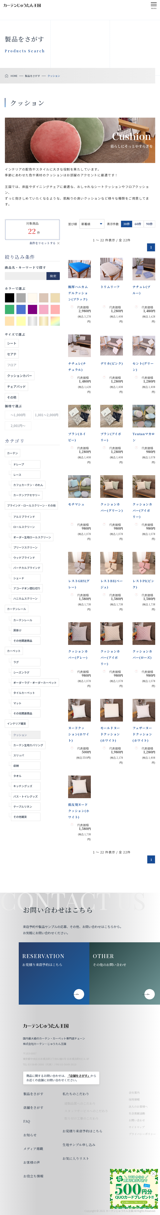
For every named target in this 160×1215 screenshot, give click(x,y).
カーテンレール (16, 609)
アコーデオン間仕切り (26, 588)
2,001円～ (18, 425)
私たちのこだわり (75, 1093)
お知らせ (29, 1135)
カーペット (14, 651)
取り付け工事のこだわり (81, 1118)
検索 (53, 276)
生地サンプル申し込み (78, 1144)
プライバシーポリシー (142, 1134)
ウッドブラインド (24, 558)
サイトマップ (137, 1127)
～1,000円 (18, 415)
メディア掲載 (33, 1148)
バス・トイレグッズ (25, 796)
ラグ (16, 662)
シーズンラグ (21, 672)
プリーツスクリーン (25, 547)
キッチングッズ (22, 786)
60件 (138, 224)
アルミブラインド (24, 517)
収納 (16, 766)
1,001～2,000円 (46, 415)
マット (17, 703)
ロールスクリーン (24, 527)
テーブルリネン (22, 807)
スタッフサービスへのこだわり (86, 1111)
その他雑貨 (20, 817)
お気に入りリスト (75, 1158)
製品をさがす (33, 1093)
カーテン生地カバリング (28, 745)
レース (17, 475)
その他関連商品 (22, 641)
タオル (17, 776)
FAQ (26, 1121)
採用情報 (134, 1099)
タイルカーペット (24, 693)
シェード (18, 578)
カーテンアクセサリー (26, 495)
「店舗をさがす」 (78, 1076)
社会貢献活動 (137, 1113)
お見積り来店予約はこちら (42, 964)
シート (11, 343)
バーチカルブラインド (26, 568)
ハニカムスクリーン (25, 598)
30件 (126, 224)
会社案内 (134, 1093)
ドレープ (18, 464)
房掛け (17, 630)
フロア (11, 365)
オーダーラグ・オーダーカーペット (35, 683)
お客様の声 (31, 1162)
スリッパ (18, 755)
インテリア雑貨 (16, 723)
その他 (11, 397)
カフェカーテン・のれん (28, 485)
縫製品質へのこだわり (79, 1103)
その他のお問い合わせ (109, 964)
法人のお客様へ (138, 1106)
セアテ (11, 354)
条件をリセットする (42, 243)
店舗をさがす (33, 1107)
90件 (149, 224)
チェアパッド (16, 386)
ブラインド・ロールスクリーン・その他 (31, 505)
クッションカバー (19, 375)
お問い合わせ (137, 1120)
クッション (20, 735)
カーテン (12, 453)
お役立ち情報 (33, 1176)
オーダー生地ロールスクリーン (32, 537)
